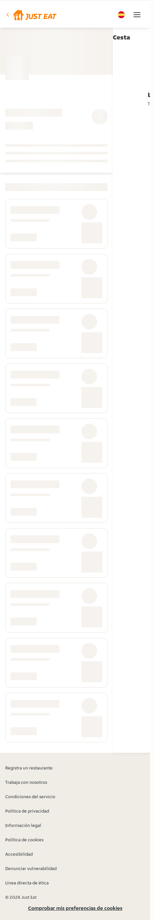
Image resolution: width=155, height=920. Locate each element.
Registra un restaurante (29, 768)
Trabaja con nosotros (26, 782)
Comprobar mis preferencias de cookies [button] (75, 908)
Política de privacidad (27, 811)
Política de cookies (24, 840)
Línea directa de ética (27, 883)
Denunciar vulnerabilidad (31, 868)
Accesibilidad (19, 854)
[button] (31, 14)
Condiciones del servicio (30, 796)
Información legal (23, 825)
